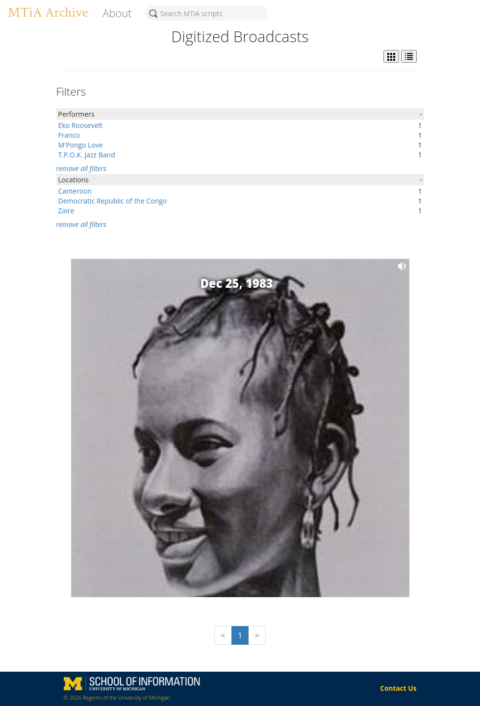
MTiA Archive (48, 12)
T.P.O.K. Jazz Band (86, 154)
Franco (69, 135)
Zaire (66, 210)
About (116, 13)
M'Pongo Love (80, 145)
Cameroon (75, 191)
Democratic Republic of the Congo (112, 200)
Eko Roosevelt (80, 125)
